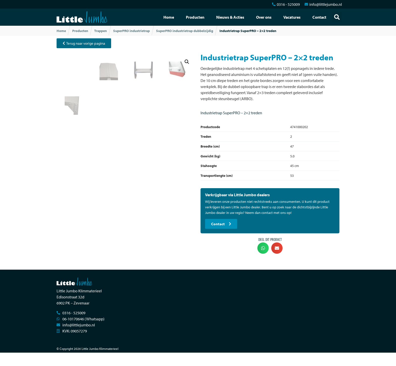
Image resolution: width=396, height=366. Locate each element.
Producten (195, 17)
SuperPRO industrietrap (131, 31)
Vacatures (292, 17)
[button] (337, 17)
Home (168, 17)
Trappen (100, 31)
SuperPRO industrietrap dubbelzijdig (184, 31)
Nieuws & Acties (230, 17)
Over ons (263, 17)
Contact (319, 17)
